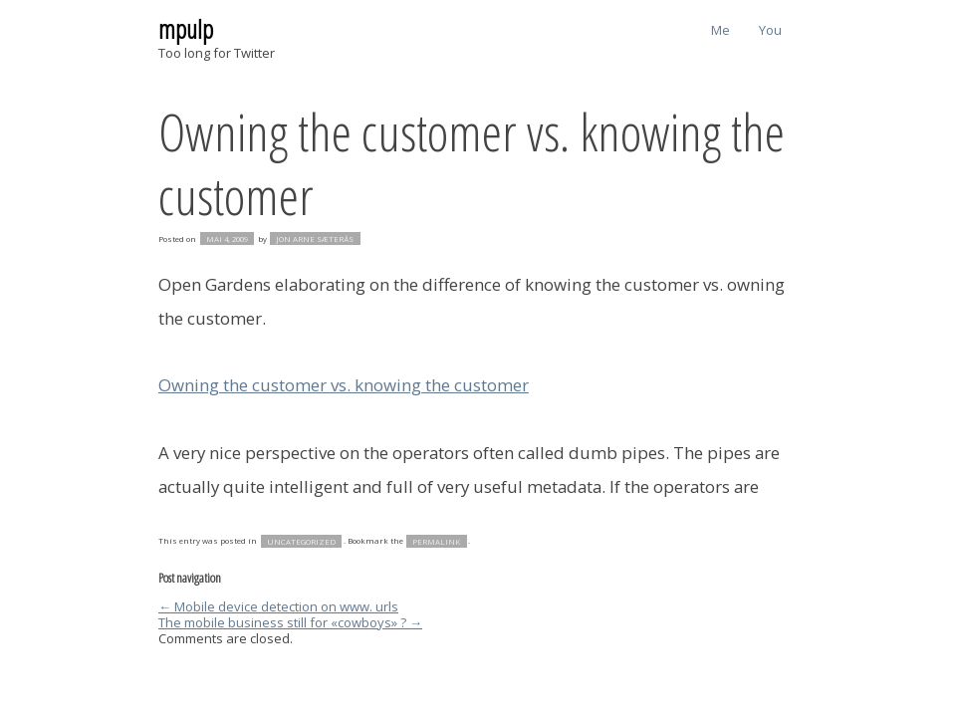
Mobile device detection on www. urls (278, 606)
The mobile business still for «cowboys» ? (290, 622)
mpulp (185, 29)
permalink (436, 541)
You (770, 30)
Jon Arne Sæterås (315, 239)
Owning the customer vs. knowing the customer (471, 163)
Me (720, 30)
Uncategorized (301, 541)
